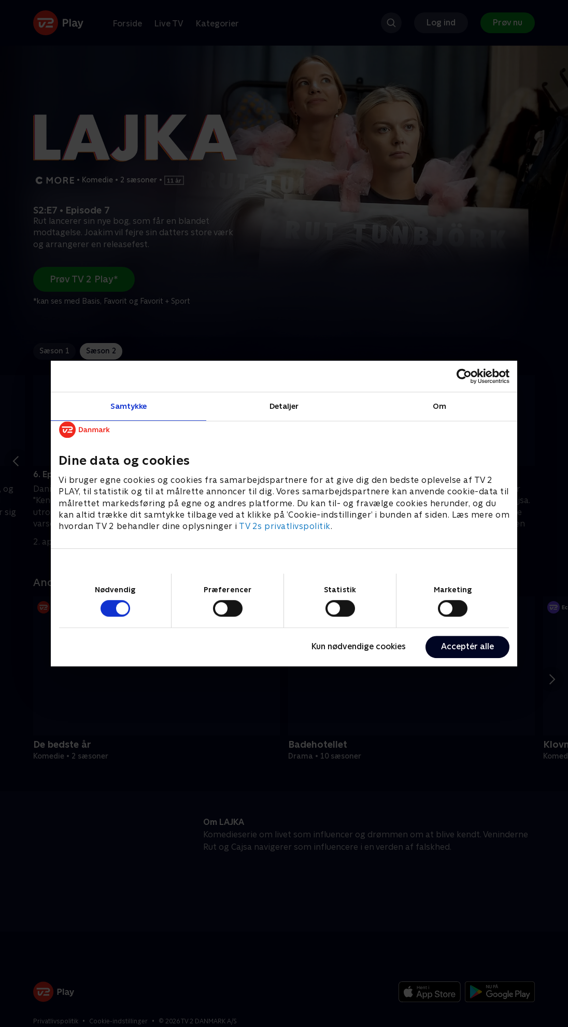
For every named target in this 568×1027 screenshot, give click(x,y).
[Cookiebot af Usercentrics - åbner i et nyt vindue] (464, 376)
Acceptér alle (467, 646)
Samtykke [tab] (128, 406)
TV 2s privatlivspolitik (285, 527)
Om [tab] (439, 406)
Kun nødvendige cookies (358, 646)
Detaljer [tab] (284, 406)
